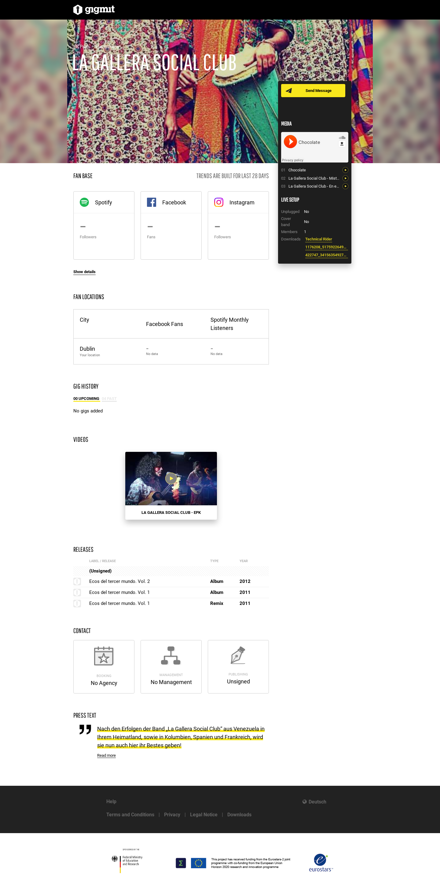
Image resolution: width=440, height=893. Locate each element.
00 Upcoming (86, 398)
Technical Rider (318, 239)
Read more (106, 755)
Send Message (319, 90)
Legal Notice (204, 815)
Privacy (172, 815)
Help (111, 801)
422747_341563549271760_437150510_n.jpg (326, 255)
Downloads (239, 815)
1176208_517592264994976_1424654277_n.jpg (326, 247)
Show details (84, 271)
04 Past (109, 398)
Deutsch (317, 802)
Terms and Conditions (130, 815)
